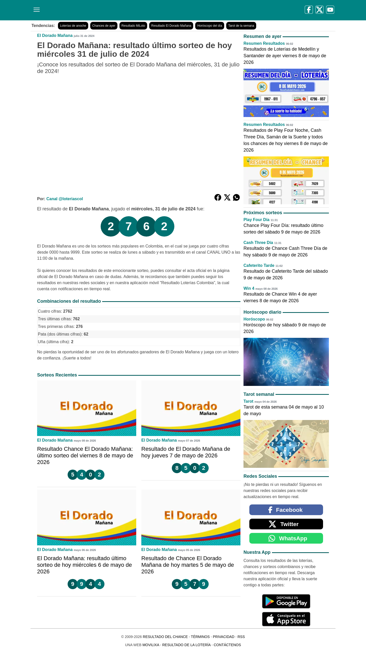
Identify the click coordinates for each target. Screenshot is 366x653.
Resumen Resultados (264, 43)
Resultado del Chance (165, 637)
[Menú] (35, 8)
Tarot (248, 401)
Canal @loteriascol (64, 199)
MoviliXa (150, 645)
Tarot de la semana (241, 25)
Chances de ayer (103, 25)
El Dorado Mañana (55, 35)
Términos (200, 637)
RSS (241, 637)
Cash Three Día (258, 242)
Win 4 (248, 288)
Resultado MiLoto (133, 25)
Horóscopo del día (209, 25)
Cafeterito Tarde (258, 265)
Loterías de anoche (73, 25)
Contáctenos (227, 645)
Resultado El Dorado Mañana (171, 25)
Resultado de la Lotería (186, 645)
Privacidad (223, 637)
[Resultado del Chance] (104, 10)
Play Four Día (256, 219)
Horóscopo (254, 319)
